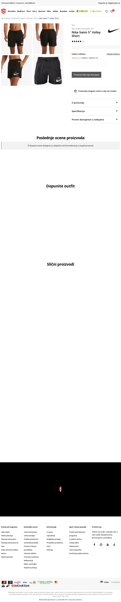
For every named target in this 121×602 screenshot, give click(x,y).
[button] (107, 11)
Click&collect (74, 543)
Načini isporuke (7, 557)
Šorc (35, 18)
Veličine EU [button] (76, 58)
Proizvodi (15, 18)
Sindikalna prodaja (53, 539)
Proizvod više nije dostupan (86, 74)
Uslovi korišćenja (30, 532)
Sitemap (50, 550)
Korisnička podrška (31, 543)
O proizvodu (94, 102)
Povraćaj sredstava (31, 557)
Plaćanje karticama (8, 539)
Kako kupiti (5, 532)
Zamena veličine (30, 553)
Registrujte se (114, 3)
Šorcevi (29, 18)
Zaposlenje (51, 535)
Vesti (48, 546)
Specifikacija (94, 111)
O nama (50, 532)
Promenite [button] (115, 582)
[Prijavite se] (111, 11)
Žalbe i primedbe (30, 564)
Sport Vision (5, 18)
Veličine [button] (84, 58)
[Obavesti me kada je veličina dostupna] (74, 64)
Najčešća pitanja (30, 567)
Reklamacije (28, 560)
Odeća (22, 18)
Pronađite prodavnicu (55, 543)
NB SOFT (65, 600)
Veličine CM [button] (93, 58)
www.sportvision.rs (50, 600)
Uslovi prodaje (29, 535)
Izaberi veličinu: (79, 54)
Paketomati (73, 546)
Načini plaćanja (7, 535)
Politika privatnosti (31, 539)
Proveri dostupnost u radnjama (94, 119)
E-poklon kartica (75, 539)
